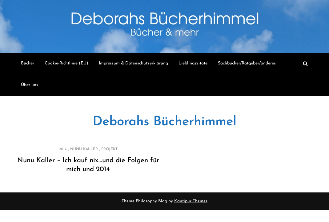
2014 (63, 149)
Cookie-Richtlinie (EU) (66, 63)
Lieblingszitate (193, 63)
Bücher (27, 63)
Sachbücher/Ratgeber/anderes (247, 63)
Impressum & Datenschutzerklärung (133, 63)
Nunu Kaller (84, 149)
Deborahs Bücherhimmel (164, 122)
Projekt (109, 149)
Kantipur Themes (190, 201)
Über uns (29, 85)
